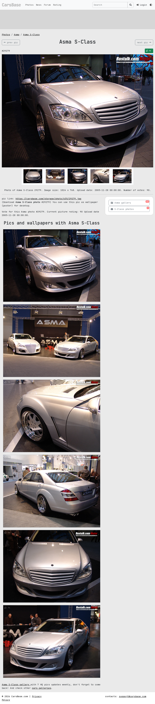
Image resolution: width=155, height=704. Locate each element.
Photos (29, 4)
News (38, 4)
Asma (16, 34)
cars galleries (41, 688)
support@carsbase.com (132, 696)
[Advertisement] (77, 19)
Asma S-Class (31, 34)
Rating (57, 4)
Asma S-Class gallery (16, 684)
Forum (47, 4)
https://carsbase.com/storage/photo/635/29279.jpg (48, 198)
